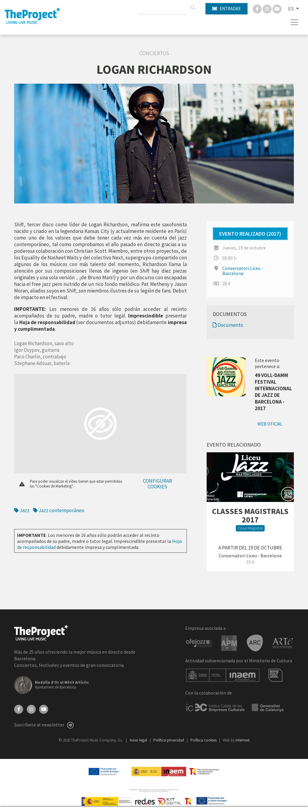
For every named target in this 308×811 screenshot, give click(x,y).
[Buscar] (193, 8)
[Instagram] (268, 8)
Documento (228, 325)
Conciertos (154, 53)
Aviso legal (139, 740)
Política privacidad (169, 740)
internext (243, 740)
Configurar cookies (157, 484)
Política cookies (203, 740)
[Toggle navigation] (294, 22)
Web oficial (269, 424)
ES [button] (291, 8)
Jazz (22, 510)
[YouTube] (43, 709)
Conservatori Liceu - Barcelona (242, 270)
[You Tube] (277, 8)
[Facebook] (258, 8)
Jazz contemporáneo (58, 510)
